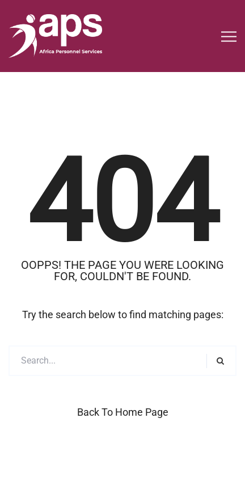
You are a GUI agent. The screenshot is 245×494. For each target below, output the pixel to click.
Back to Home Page (122, 412)
